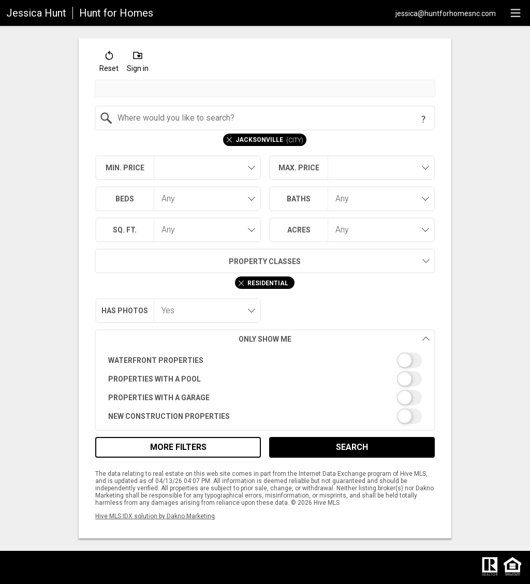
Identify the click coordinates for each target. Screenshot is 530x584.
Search (352, 447)
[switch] (265, 360)
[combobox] (265, 118)
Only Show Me (334, 338)
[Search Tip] (423, 119)
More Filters (178, 447)
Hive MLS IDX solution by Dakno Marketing (155, 516)
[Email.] (445, 13)
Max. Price (298, 168)
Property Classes (198, 261)
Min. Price (125, 168)
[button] (109, 64)
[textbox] (271, 118)
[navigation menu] (515, 13)
